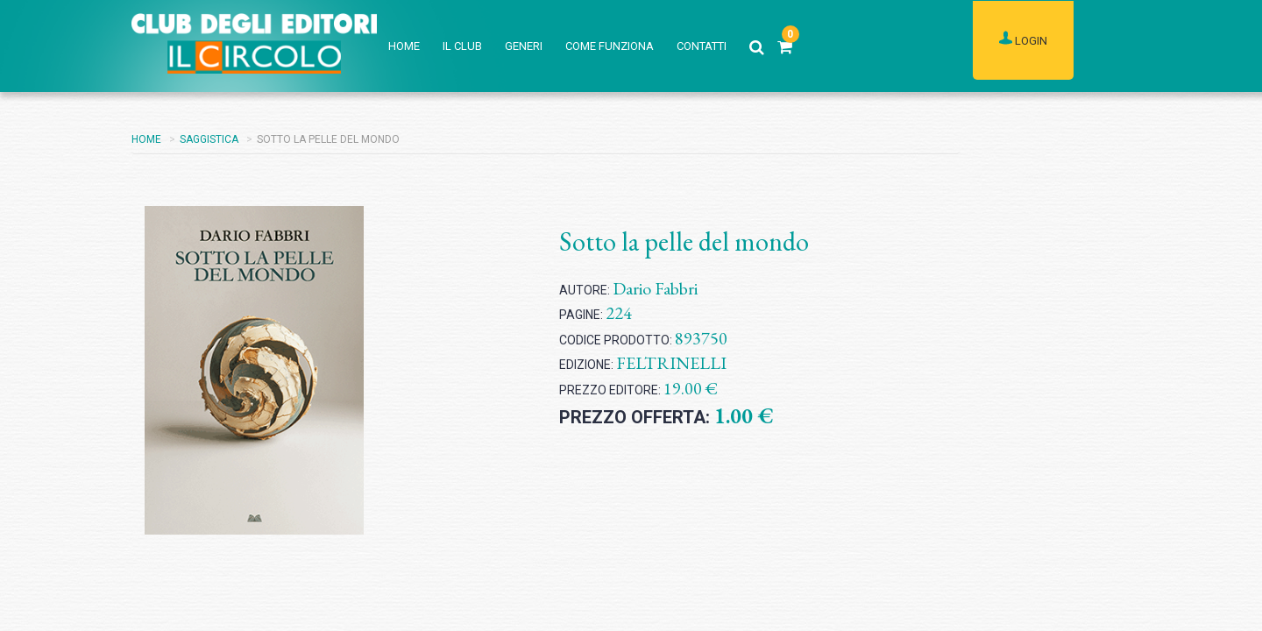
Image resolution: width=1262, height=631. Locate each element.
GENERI (523, 46)
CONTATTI (702, 46)
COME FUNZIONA (609, 46)
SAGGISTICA (209, 139)
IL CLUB (462, 46)
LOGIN (1023, 39)
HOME (404, 46)
